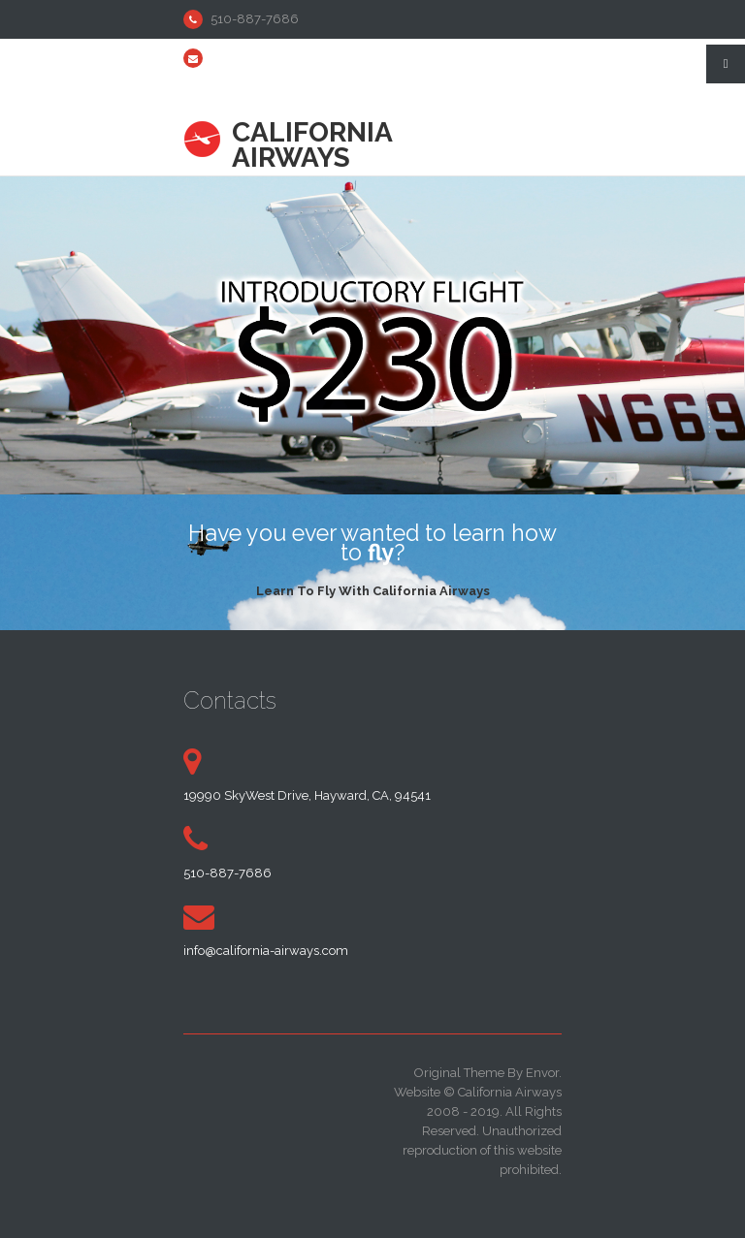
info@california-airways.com (293, 57)
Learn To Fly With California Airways (372, 589)
